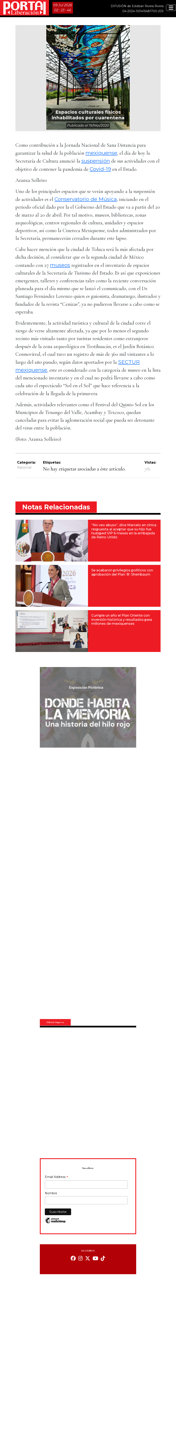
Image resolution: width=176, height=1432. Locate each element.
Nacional (24, 467)
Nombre (51, 1193)
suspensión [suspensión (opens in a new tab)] (95, 161)
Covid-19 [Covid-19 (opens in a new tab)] (100, 169)
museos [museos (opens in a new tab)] (60, 265)
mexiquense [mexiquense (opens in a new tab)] (101, 153)
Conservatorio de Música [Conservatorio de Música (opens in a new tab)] (85, 199)
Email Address (56, 1177)
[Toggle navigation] (171, 8)
